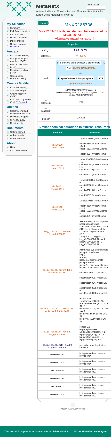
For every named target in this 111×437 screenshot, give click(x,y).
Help (12, 147)
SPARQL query (17, 120)
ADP (69, 68)
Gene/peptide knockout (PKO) (18, 77)
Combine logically (19, 87)
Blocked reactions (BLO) (19, 65)
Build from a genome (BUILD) (20, 100)
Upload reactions (18, 37)
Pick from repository (20, 31)
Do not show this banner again (90, 431)
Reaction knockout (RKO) (19, 71)
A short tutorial (17, 135)
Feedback (43, 23)
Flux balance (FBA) (19, 55)
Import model (16, 34)
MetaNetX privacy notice (73, 409)
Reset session (17, 123)
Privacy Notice (60, 431)
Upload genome (18, 45)
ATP (101, 79)
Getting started (17, 132)
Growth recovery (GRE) (18, 95)
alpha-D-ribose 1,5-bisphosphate (77, 79)
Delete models (17, 41)
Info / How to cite (18, 150)
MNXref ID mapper (19, 116)
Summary (15, 28)
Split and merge (18, 90)
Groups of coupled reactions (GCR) (19, 59)
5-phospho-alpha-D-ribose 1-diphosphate (80, 63)
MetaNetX (47, 6)
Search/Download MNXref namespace (20, 112)
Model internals (17, 138)
